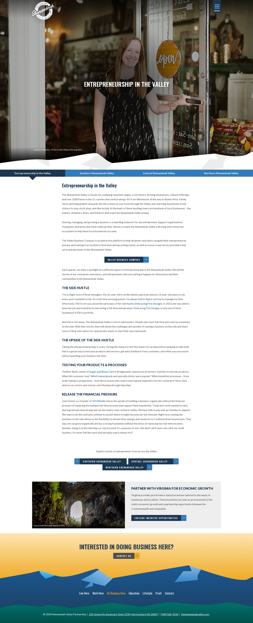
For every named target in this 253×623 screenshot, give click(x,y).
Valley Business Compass (124, 259)
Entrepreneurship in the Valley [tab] (33, 173)
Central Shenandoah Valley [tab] (159, 173)
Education (134, 593)
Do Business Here (116, 593)
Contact (169, 593)
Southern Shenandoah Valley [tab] (97, 173)
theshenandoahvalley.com (195, 614)
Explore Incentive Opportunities (156, 518)
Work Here (98, 593)
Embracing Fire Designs (148, 303)
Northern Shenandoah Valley (125, 467)
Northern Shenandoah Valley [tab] (221, 173)
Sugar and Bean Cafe (101, 371)
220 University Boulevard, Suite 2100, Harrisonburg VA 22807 (123, 614)
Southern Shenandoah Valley (103, 461)
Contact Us (123, 556)
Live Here (84, 593)
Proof (159, 593)
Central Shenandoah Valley (151, 461)
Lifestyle (147, 593)
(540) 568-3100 (169, 614)
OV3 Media (99, 400)
